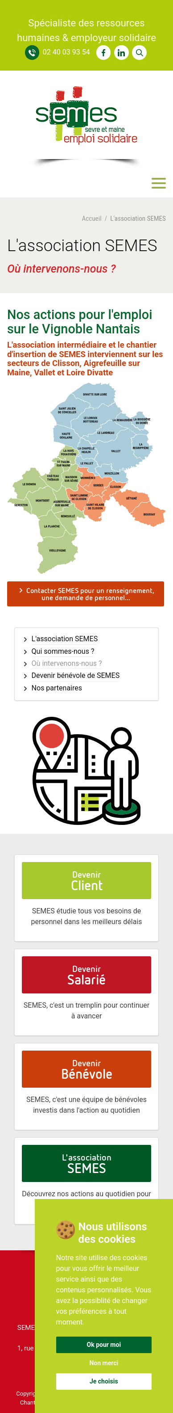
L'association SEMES (65, 639)
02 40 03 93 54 (66, 52)
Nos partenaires (57, 688)
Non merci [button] (103, 1363)
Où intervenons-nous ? (67, 664)
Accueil (91, 218)
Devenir (87, 881)
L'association (86, 1164)
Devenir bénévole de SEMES (76, 676)
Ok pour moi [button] (104, 1344)
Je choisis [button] (104, 1381)
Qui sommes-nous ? (63, 652)
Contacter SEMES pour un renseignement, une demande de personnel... (85, 594)
